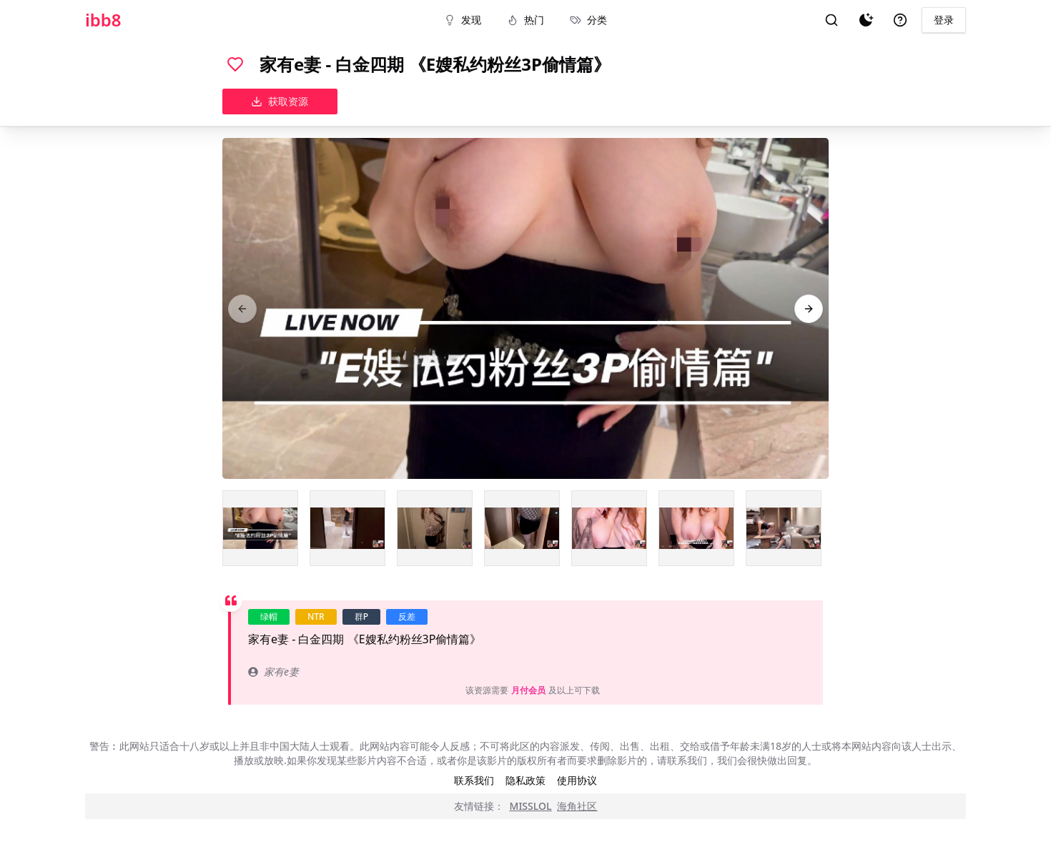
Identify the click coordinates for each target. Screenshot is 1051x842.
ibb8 (103, 20)
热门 (525, 19)
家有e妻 (273, 671)
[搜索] (831, 20)
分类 (588, 19)
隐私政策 (525, 780)
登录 (944, 19)
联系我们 (474, 780)
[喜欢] (235, 64)
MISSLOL (531, 806)
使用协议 (577, 780)
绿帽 (268, 616)
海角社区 (577, 806)
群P (361, 616)
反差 (406, 616)
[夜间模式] (866, 20)
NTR (316, 616)
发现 (462, 19)
